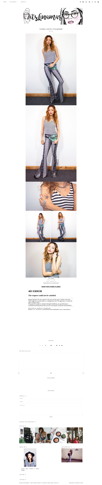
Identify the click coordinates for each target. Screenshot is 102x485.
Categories (13, 2)
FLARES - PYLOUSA (51, 279)
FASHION (51, 340)
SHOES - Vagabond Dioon (51, 281)
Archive (23, 2)
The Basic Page (79, 483)
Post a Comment (51, 378)
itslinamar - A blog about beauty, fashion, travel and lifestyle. (41, 483)
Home (4, 2)
